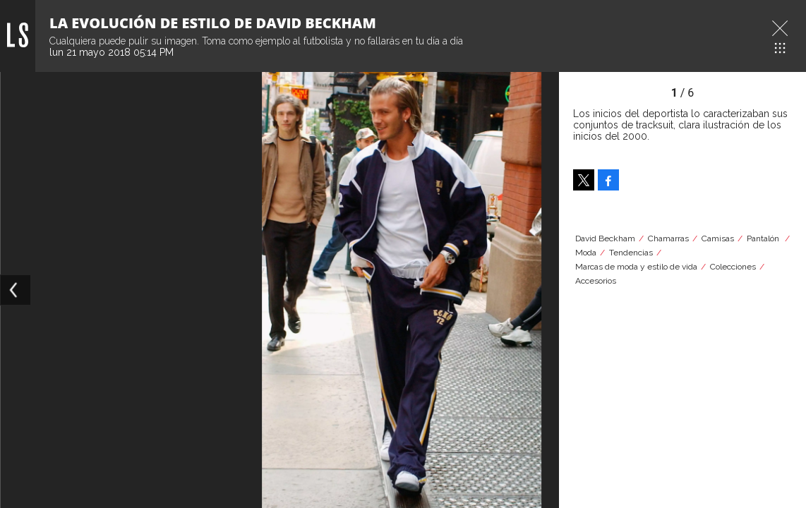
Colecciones (733, 267)
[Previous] (15, 290)
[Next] (543, 290)
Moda (585, 253)
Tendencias (631, 253)
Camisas (718, 238)
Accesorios (595, 281)
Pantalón (764, 238)
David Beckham (605, 238)
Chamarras (668, 238)
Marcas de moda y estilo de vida (636, 267)
